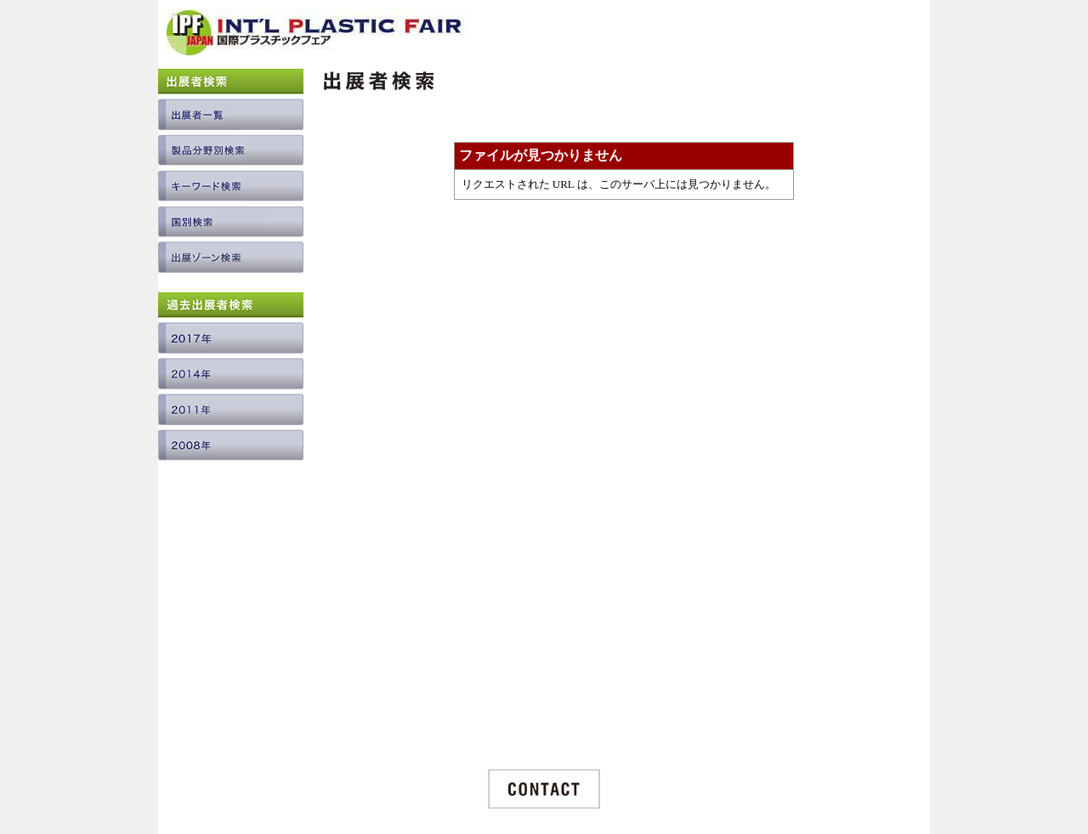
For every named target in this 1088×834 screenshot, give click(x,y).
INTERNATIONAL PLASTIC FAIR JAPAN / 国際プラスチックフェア (317, 40)
